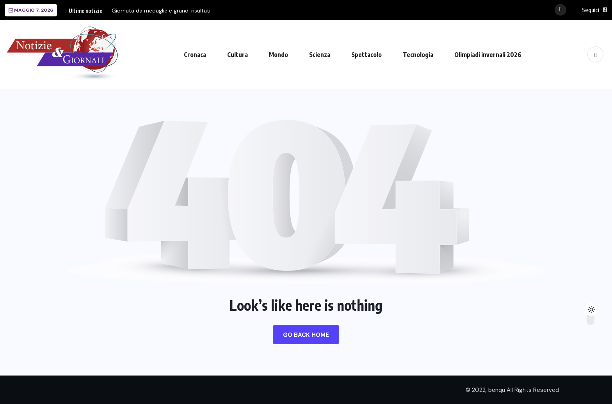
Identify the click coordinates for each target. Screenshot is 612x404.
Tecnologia (418, 55)
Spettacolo (366, 55)
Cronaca (195, 55)
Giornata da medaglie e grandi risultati (161, 10)
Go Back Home (306, 335)
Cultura (237, 55)
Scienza (319, 55)
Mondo (278, 55)
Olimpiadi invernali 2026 (487, 55)
